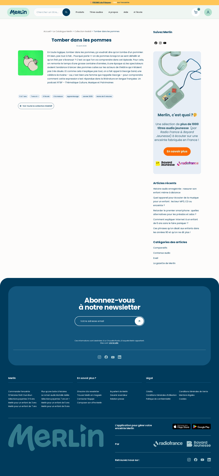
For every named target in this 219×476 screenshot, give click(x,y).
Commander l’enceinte (19, 391)
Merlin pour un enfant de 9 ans (55, 406)
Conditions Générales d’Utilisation (161, 395)
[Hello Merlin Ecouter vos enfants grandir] (18, 12)
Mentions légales (186, 395)
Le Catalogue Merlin (62, 33)
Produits (80, 12)
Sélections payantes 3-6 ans (21, 398)
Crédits (149, 391)
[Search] (48, 12)
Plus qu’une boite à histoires (54, 391)
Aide (126, 12)
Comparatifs (160, 249)
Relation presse (117, 398)
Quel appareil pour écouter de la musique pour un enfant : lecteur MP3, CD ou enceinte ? (176, 203)
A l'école (138, 12)
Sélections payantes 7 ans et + (55, 398)
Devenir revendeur (118, 395)
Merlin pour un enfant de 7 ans (22, 406)
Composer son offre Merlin (89, 402)
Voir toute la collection (36, 107)
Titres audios (96, 12)
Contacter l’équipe (85, 398)
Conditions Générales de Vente (193, 391)
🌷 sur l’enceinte (109, 2)
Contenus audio (161, 254)
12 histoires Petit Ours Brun (20, 395)
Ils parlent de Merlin (119, 391)
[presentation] (109, 332)
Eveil (155, 259)
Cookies (182, 398)
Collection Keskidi (82, 33)
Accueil (47, 33)
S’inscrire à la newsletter (88, 391)
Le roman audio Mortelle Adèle (55, 395)
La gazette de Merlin (164, 265)
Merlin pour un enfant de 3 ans (22, 402)
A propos (113, 12)
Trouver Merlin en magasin (89, 395)
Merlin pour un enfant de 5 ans (55, 402)
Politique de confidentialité (158, 398)
